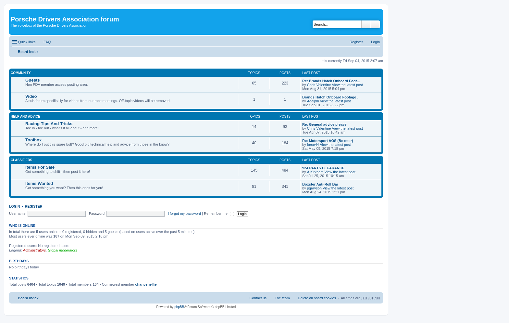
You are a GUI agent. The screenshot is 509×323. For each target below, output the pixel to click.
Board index (28, 52)
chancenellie (145, 284)
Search (366, 24)
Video (31, 96)
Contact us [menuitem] (258, 298)
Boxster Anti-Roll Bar (320, 184)
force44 (313, 145)
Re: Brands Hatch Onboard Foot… (331, 81)
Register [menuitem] (356, 42)
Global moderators (62, 250)
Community (21, 73)
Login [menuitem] (375, 42)
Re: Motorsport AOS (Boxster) (327, 141)
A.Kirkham (315, 172)
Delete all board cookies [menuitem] (317, 298)
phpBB (179, 307)
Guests (32, 80)
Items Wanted (39, 183)
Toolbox (33, 139)
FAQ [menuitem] (47, 42)
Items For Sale (40, 167)
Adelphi (313, 101)
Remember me (219, 213)
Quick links (26, 42)
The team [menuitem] (282, 298)
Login (14, 206)
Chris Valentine (319, 85)
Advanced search (375, 24)
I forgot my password (184, 213)
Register (34, 206)
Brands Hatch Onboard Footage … (331, 97)
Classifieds (21, 160)
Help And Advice (25, 116)
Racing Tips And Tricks (48, 123)
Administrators (34, 250)
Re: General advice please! (325, 124)
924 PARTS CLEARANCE (323, 168)
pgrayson (314, 188)
